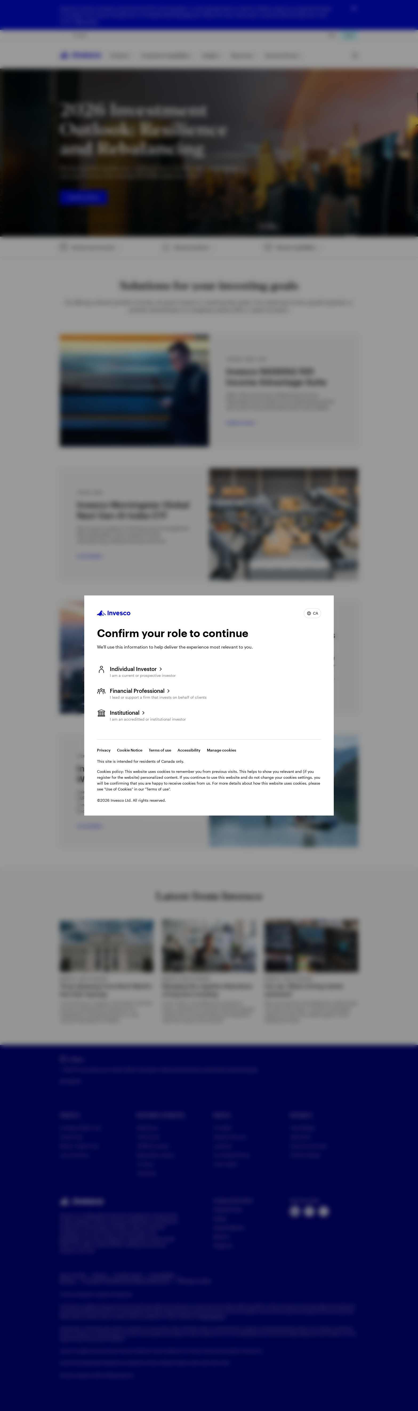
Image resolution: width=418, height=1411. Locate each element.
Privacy (104, 750)
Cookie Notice (129, 750)
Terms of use (160, 750)
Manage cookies (221, 750)
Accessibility (189, 750)
